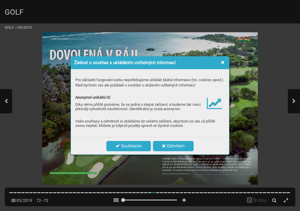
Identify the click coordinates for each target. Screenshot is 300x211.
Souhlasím (128, 146)
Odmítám (173, 146)
